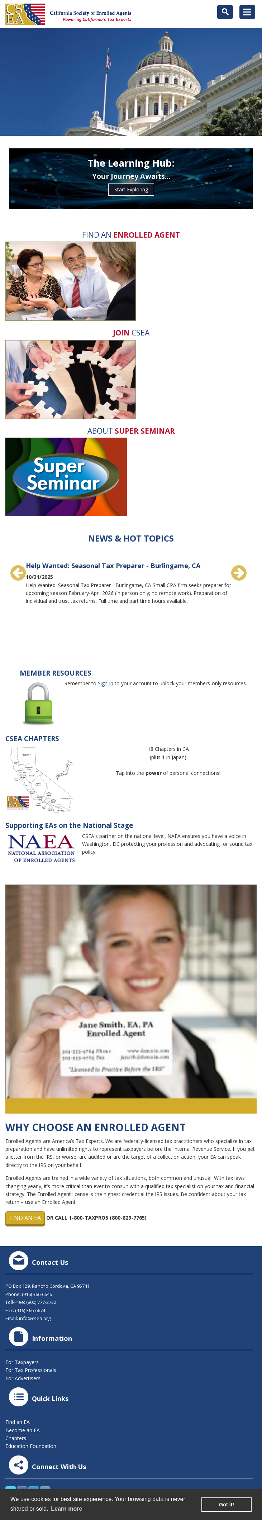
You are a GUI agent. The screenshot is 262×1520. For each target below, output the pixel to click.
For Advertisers (23, 1378)
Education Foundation (30, 1446)
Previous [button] (18, 573)
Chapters (15, 1438)
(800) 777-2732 (41, 1302)
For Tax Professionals (30, 1370)
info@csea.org (35, 1318)
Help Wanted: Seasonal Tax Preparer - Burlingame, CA (113, 565)
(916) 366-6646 (37, 1294)
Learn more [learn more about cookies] (66, 1509)
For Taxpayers (22, 1362)
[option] (131, 580)
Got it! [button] (226, 1504)
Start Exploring (131, 189)
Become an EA (22, 1430)
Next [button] (239, 573)
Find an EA (25, 1218)
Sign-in (105, 683)
